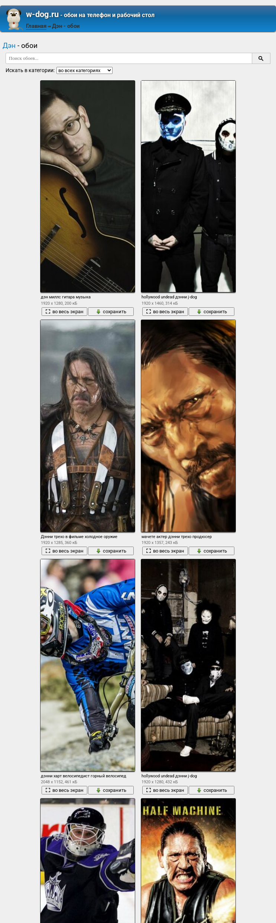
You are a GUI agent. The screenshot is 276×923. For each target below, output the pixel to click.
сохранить (111, 311)
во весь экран (64, 311)
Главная (36, 26)
